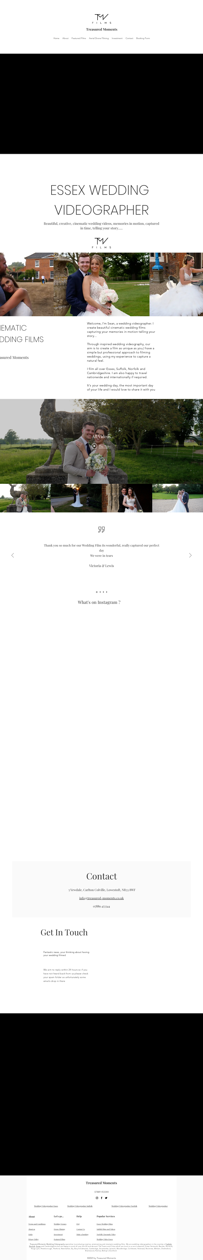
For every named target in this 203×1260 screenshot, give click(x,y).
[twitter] (106, 1197)
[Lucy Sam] (106, 592)
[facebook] (101, 1197)
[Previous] (12, 555)
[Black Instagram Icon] (97, 1197)
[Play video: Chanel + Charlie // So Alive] (101, 446)
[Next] (190, 555)
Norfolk (32, 1246)
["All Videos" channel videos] (101, 498)
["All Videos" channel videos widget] (101, 455)
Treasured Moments (101, 29)
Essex (38, 1246)
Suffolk (169, 1244)
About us (31, 1229)
